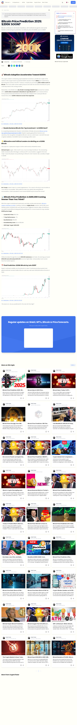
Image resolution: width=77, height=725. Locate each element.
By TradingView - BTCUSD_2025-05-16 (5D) (11, 184)
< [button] (36, 671)
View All (73, 365)
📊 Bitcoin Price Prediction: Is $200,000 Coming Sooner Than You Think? (65, 27)
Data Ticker (45, 2)
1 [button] (38, 671)
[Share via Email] (22, 66)
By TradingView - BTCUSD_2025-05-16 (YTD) (12, 253)
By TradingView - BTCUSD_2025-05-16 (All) (11, 300)
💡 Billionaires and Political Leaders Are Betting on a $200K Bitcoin (65, 23)
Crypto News (29, 2)
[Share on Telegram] (12, 66)
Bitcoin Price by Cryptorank (61, 61)
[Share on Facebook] (17, 66)
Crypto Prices (37, 2)
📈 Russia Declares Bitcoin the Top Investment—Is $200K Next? (64, 20)
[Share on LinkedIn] (19, 66)
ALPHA (23, 2)
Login (73, 2)
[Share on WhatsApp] (14, 66)
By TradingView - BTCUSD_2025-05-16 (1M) (11, 124)
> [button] (40, 671)
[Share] (23, 398)
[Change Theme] (62, 2)
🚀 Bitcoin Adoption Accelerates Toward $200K (65, 16)
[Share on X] (9, 66)
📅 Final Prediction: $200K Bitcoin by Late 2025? (65, 31)
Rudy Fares (8, 370)
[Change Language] (67, 2)
